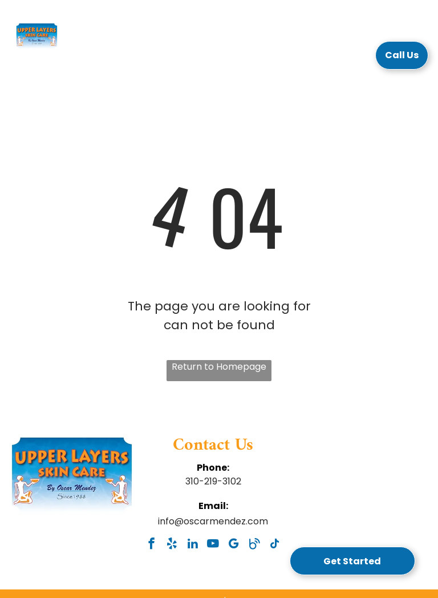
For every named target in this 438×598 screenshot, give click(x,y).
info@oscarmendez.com (213, 521)
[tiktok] (274, 545)
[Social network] (254, 545)
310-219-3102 (213, 481)
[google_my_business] (233, 545)
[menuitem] (127, 59)
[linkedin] (192, 545)
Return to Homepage (219, 366)
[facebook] (151, 545)
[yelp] (172, 545)
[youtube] (213, 545)
